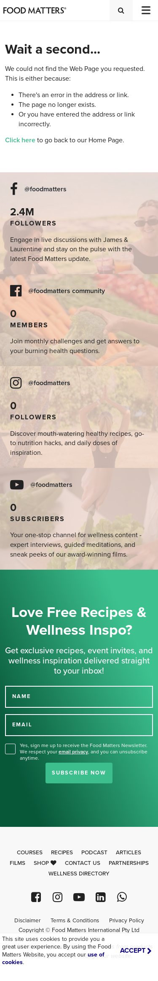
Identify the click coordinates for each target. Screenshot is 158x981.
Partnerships (129, 863)
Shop (45, 863)
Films (17, 863)
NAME (21, 696)
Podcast (94, 852)
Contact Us (82, 863)
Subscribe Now (79, 772)
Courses (30, 852)
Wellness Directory (79, 873)
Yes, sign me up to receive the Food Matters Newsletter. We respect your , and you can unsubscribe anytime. (83, 751)
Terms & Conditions (75, 920)
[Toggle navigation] (145, 10)
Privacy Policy (126, 920)
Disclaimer (27, 920)
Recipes (62, 852)
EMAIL (22, 724)
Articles (128, 852)
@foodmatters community (66, 291)
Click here (20, 140)
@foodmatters (45, 189)
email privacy (73, 752)
